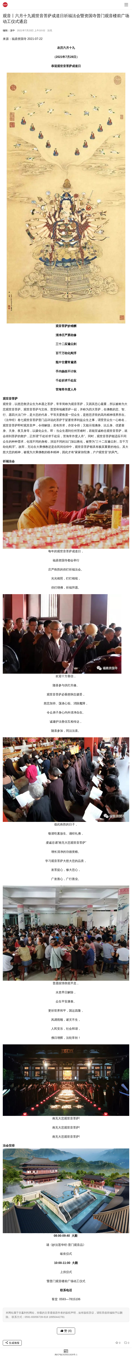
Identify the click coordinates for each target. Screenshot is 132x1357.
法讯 (49, 30)
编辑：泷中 (9, 30)
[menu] (126, 4)
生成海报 (12, 1342)
